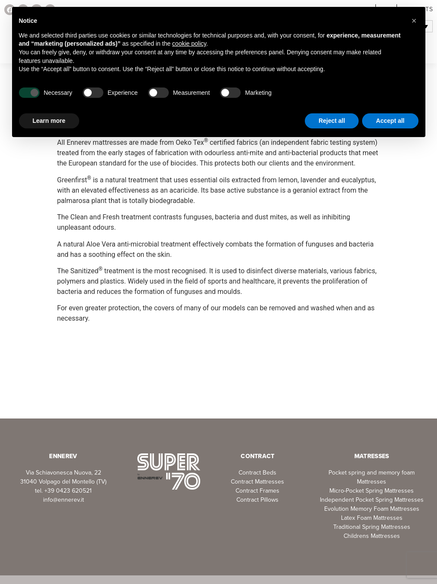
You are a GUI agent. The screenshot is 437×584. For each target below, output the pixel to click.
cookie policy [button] (189, 43)
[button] (414, 21)
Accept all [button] (390, 120)
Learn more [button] (49, 120)
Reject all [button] (332, 120)
